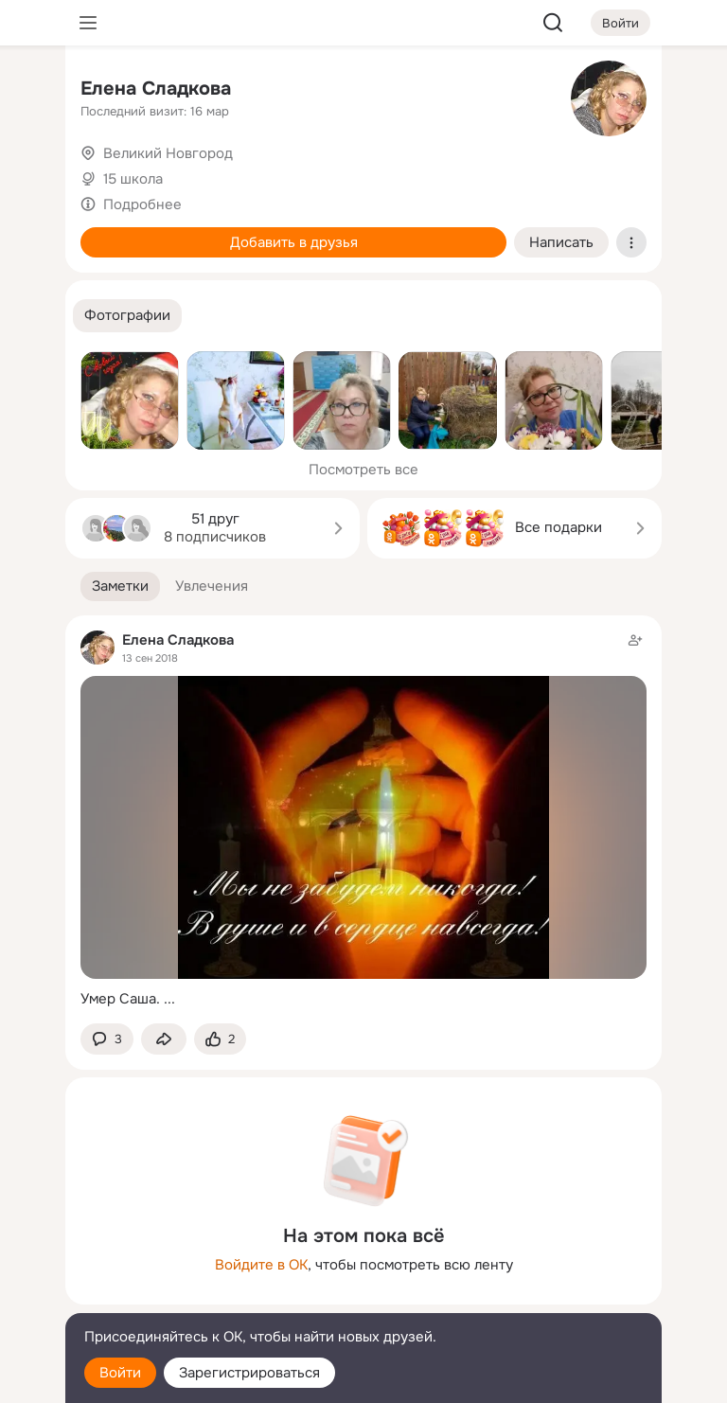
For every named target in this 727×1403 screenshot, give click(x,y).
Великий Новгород (168, 153)
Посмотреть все (363, 469)
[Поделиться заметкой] (163, 1039)
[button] (127, 315)
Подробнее (142, 204)
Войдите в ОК (261, 1264)
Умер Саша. (120, 998)
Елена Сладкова (155, 88)
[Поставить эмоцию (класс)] (220, 1039)
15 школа (133, 178)
